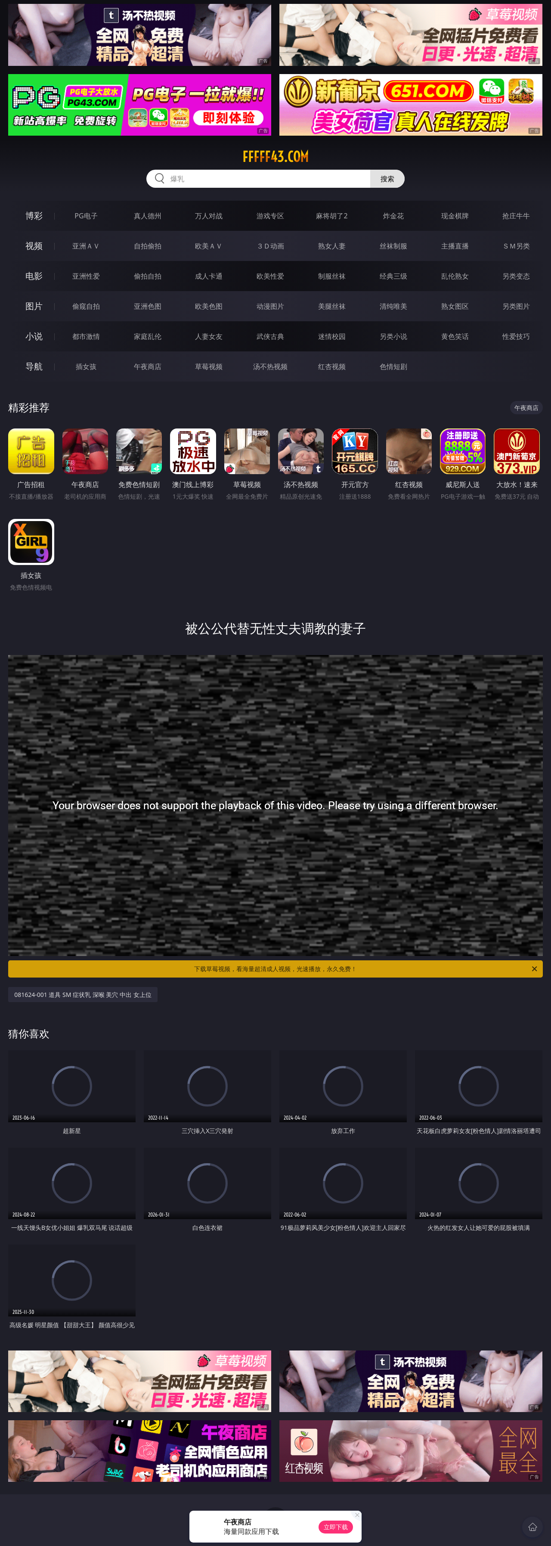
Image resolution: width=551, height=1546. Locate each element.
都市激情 (86, 336)
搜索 (387, 178)
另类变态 (516, 276)
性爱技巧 (516, 336)
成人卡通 (209, 276)
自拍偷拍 (147, 246)
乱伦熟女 (455, 276)
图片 (34, 306)
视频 (34, 245)
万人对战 (209, 215)
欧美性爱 (270, 276)
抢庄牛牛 (516, 215)
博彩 (34, 215)
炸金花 (393, 215)
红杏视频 (332, 366)
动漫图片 (270, 306)
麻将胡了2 (331, 215)
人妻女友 (209, 336)
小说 (34, 336)
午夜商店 (147, 366)
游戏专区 (270, 215)
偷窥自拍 (86, 306)
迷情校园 (332, 336)
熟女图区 (455, 306)
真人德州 (147, 215)
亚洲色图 (147, 306)
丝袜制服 (393, 246)
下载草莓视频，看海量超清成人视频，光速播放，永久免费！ (366, 969)
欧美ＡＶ (209, 246)
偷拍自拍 (147, 276)
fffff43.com (275, 156)
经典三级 (393, 276)
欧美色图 (209, 306)
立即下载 (336, 1527)
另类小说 (393, 336)
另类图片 (516, 306)
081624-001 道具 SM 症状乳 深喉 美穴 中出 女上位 (82, 994)
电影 (34, 276)
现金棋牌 (455, 215)
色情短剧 (393, 366)
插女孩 (86, 366)
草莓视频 (209, 366)
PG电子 (85, 215)
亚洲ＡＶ (86, 246)
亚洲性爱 (86, 276)
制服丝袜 (332, 276)
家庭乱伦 (147, 336)
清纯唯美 (393, 306)
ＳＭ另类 (516, 246)
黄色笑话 (455, 336)
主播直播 (455, 246)
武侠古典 (270, 336)
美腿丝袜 (332, 306)
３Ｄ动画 (270, 246)
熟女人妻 (332, 246)
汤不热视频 (270, 366)
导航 (34, 366)
